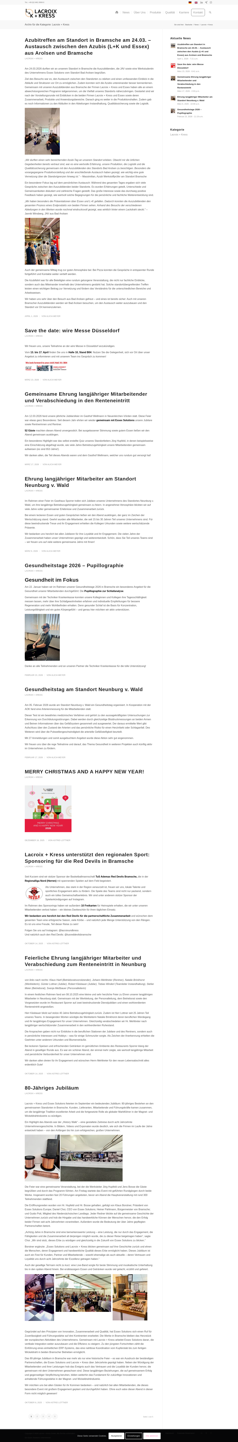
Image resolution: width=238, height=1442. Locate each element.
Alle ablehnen (152, 1436)
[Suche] (210, 12)
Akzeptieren (116, 1436)
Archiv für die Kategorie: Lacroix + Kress (47, 24)
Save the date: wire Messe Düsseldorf (72, 330)
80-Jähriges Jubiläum (52, 1088)
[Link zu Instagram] (211, 2)
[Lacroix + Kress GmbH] (41, 13)
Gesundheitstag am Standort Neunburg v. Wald (84, 689)
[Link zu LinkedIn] (201, 2)
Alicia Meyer (53, 316)
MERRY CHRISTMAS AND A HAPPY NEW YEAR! (84, 771)
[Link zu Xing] (206, 2)
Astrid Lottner (61, 840)
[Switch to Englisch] (196, 3)
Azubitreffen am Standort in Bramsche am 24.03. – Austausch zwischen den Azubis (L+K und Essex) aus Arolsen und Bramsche (88, 46)
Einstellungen (134, 1436)
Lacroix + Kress (34, 58)
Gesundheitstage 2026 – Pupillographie (74, 565)
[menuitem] (190, 3)
